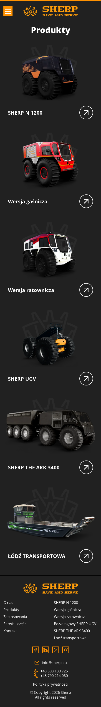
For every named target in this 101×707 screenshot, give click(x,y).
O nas (8, 602)
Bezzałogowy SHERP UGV (75, 623)
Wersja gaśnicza (50, 201)
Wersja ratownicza (50, 290)
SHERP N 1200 (50, 112)
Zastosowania (15, 616)
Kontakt (10, 630)
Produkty (11, 609)
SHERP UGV (50, 378)
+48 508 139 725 (50, 671)
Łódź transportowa (70, 637)
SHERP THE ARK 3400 (50, 467)
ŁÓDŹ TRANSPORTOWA (50, 556)
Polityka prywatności (50, 684)
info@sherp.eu (50, 662)
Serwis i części (15, 623)
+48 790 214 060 (50, 675)
